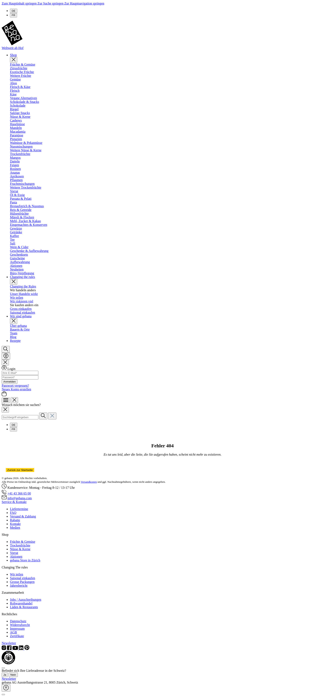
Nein (13, 674)
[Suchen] (6, 349)
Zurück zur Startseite (20, 470)
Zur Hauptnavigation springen (84, 3)
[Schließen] (3, 694)
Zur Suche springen (51, 3)
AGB (13, 632)
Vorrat (14, 553)
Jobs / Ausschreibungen (25, 599)
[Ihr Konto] (6, 356)
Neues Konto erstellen (16, 389)
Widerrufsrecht (20, 625)
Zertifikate (17, 636)
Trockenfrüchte (20, 545)
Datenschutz (18, 621)
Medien (15, 527)
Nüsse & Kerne (20, 549)
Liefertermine (19, 509)
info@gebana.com (19, 498)
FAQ (13, 512)
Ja (4, 674)
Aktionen (16, 556)
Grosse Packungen (22, 582)
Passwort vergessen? (15, 385)
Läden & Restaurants (24, 607)
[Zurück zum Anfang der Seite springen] (6, 688)
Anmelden (9, 381)
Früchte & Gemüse (22, 541)
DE (14, 10)
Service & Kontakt (14, 502)
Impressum (17, 628)
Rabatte (15, 520)
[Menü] (6, 400)
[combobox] (20, 417)
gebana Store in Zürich (25, 560)
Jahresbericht (18, 585)
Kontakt (15, 524)
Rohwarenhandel (21, 603)
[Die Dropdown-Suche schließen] (52, 416)
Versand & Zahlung (23, 516)
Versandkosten (89, 481)
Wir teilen (16, 574)
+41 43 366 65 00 (19, 493)
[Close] (3, 668)
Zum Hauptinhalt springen (20, 3)
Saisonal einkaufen (22, 578)
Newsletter (9, 643)
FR (13, 15)
